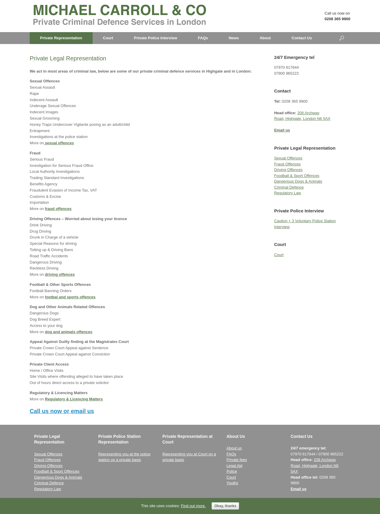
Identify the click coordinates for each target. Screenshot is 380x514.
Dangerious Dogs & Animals (298, 181)
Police (232, 471)
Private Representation (61, 38)
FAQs (203, 38)
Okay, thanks (225, 506)
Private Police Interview (155, 38)
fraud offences (58, 208)
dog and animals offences (68, 332)
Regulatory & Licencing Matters (74, 399)
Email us (298, 489)
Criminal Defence (289, 187)
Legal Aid (235, 465)
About (265, 38)
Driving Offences (288, 169)
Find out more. (193, 506)
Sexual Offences (288, 158)
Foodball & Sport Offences (296, 175)
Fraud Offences (287, 164)
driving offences (60, 274)
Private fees (237, 459)
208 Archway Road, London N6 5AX (314, 465)
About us (234, 448)
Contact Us (302, 38)
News (234, 38)
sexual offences (59, 143)
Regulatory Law (287, 193)
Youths (232, 483)
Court (108, 38)
